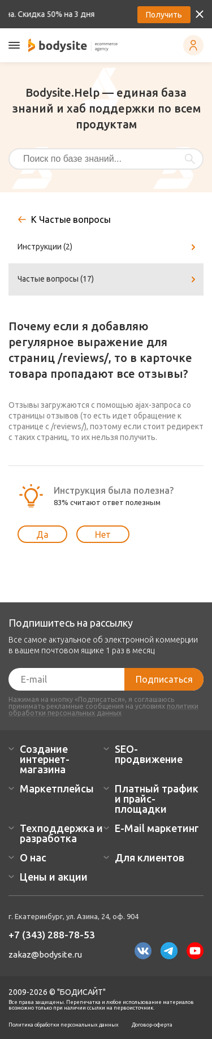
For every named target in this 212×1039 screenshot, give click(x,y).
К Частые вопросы (71, 219)
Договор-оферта (152, 1025)
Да (42, 534)
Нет (103, 534)
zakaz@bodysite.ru (45, 954)
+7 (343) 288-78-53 (51, 934)
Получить (164, 14)
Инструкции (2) (108, 247)
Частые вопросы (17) (108, 279)
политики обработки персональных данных (103, 709)
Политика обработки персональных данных (63, 1025)
